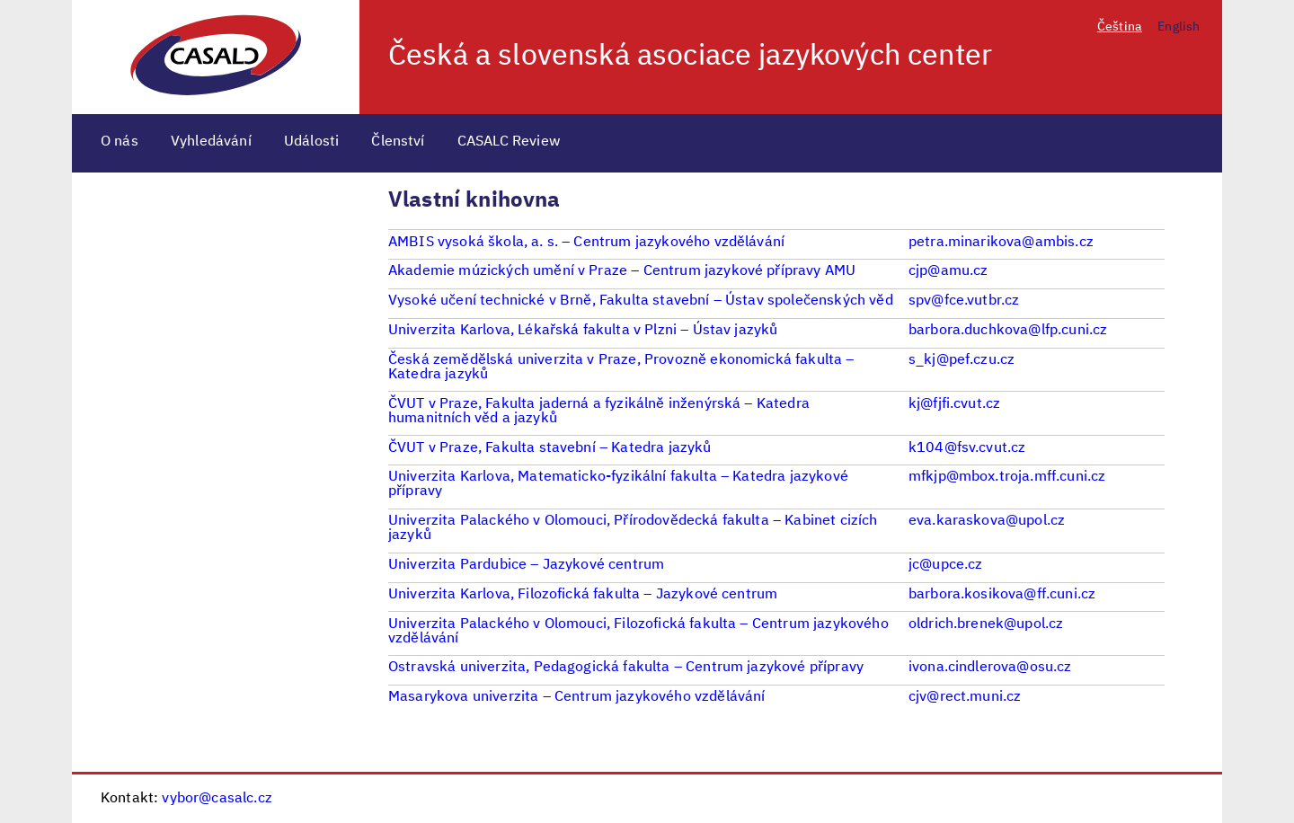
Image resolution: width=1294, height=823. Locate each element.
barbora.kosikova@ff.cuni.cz (1001, 595)
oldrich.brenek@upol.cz (986, 624)
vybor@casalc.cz (216, 799)
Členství (397, 142)
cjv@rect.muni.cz (965, 697)
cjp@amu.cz (948, 271)
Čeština (1119, 27)
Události (311, 142)
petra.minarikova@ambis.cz (1001, 242)
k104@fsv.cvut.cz (967, 448)
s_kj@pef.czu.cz (961, 360)
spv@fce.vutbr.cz (964, 301)
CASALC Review (509, 142)
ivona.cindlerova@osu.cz (990, 667)
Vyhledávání (211, 142)
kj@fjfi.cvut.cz (954, 404)
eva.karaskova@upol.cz (986, 521)
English (1178, 27)
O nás (119, 142)
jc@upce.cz (945, 565)
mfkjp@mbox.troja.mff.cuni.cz (1006, 477)
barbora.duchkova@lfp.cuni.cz (1007, 330)
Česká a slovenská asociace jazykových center (690, 56)
